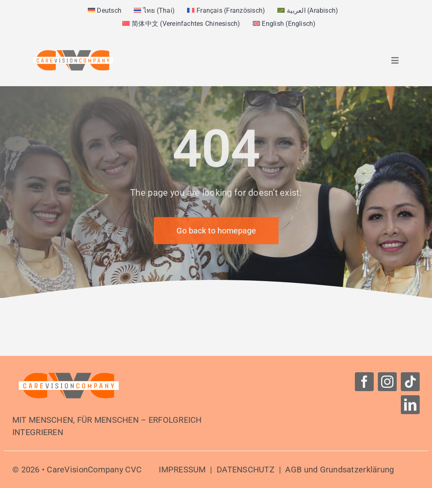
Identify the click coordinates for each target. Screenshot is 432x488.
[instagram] (387, 381)
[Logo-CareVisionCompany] (68, 375)
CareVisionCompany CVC (94, 469)
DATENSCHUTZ (245, 469)
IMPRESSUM (182, 469)
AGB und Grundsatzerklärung (339, 469)
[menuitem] (104, 10)
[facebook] (364, 381)
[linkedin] (410, 404)
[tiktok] (410, 381)
